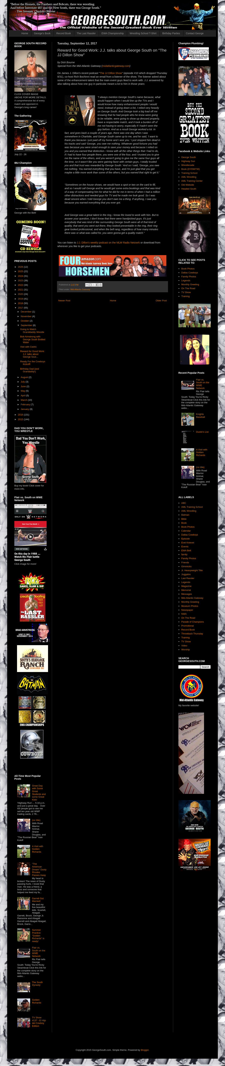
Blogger (145, 1050)
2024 (21, 276)
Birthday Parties (171, 33)
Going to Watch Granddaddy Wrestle (32, 330)
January (25, 409)
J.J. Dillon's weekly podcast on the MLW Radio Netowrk (108, 242)
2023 (21, 280)
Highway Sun (188, 161)
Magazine (186, 586)
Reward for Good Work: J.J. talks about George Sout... (32, 354)
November (26, 316)
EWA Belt (186, 550)
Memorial (186, 590)
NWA (184, 614)
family (184, 554)
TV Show (186, 292)
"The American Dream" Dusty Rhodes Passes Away (39, 869)
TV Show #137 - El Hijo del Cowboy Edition (39, 1021)
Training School (189, 173)
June (24, 386)
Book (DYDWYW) (190, 169)
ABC (183, 503)
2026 (21, 267)
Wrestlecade (187, 165)
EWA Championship (112, 33)
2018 (21, 303)
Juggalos (186, 574)
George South (188, 157)
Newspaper (187, 610)
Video (184, 645)
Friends (185, 562)
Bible (183, 519)
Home (25, 33)
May (23, 390)
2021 (21, 289)
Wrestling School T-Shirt (143, 33)
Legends (185, 280)
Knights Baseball (200, 415)
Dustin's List (202, 432)
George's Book (42, 33)
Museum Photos (189, 606)
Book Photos (188, 268)
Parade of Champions (192, 621)
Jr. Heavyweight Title (192, 570)
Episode (185, 538)
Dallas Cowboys (189, 272)
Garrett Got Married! (38, 900)
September (27, 325)
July (23, 381)
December (26, 311)
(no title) (36, 820)
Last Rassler (187, 578)
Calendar (186, 530)
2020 (21, 294)
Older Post (161, 300)
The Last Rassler (86, 33)
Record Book (63, 33)
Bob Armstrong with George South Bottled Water (32, 339)
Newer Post (64, 300)
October (25, 320)
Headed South (188, 188)
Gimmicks (186, 566)
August (25, 377)
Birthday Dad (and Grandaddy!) (29, 370)
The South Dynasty (37, 983)
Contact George (195, 33)
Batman (185, 514)
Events (184, 546)
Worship (185, 649)
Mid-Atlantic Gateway (80, 289)
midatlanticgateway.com (116, 65)
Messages (186, 594)
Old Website (187, 184)
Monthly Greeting (190, 284)
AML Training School (192, 507)
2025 (21, 271)
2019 (21, 298)
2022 (21, 285)
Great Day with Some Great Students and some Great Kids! (39, 792)
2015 (21, 419)
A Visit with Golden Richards (37, 849)
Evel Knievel (187, 542)
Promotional (187, 625)
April (23, 395)
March (24, 400)
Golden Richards (36, 1001)
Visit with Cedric (28, 346)
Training (185, 296)
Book (184, 523)
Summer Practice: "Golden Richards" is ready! (38, 935)
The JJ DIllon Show (111, 73)
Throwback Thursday (192, 633)
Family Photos (188, 276)
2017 (21, 307)
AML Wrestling (188, 177)
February (26, 404)
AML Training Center (192, 181)
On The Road (188, 288)
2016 (21, 414)
